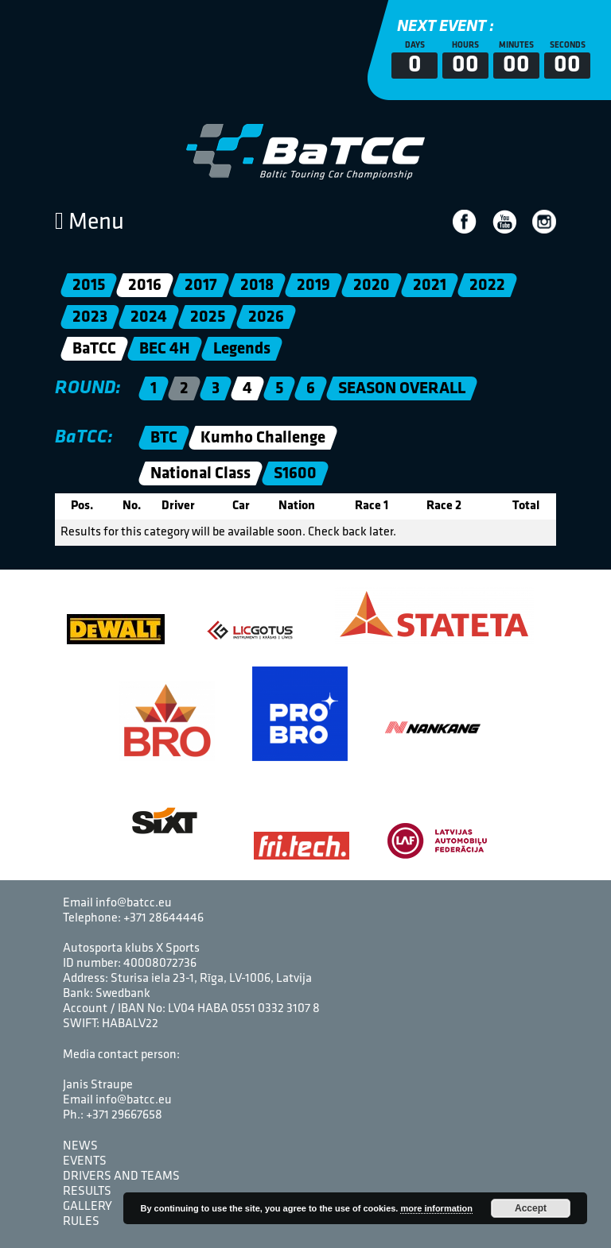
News (80, 1146)
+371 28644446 (163, 918)
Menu (89, 223)
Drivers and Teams (121, 1176)
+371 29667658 (124, 1115)
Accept (531, 1208)
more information (436, 1208)
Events (85, 1161)
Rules (81, 1221)
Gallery (87, 1206)
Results (87, 1191)
